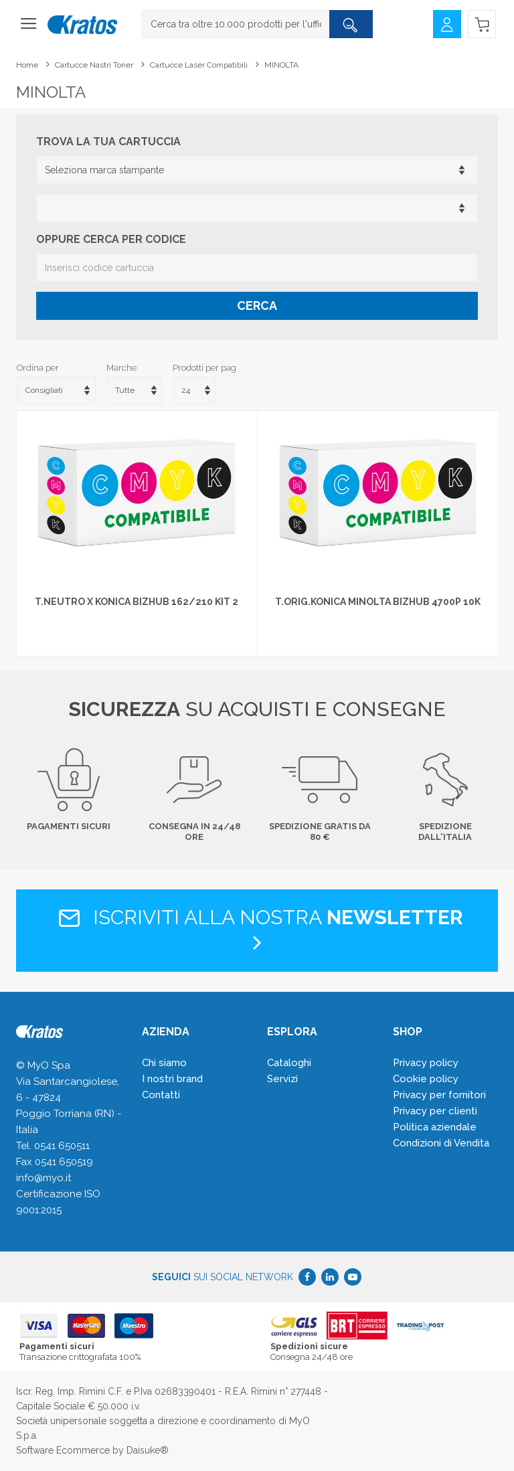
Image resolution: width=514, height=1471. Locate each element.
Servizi (282, 1079)
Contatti (161, 1095)
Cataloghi (289, 1063)
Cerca (257, 305)
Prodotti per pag (204, 368)
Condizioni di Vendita (441, 1143)
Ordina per (38, 368)
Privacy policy (425, 1063)
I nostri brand (172, 1079)
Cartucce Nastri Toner (94, 65)
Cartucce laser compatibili (199, 65)
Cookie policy (425, 1079)
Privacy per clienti (435, 1111)
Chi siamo (164, 1063)
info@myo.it (43, 1178)
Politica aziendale (435, 1127)
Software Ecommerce (63, 1450)
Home (27, 65)
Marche (121, 368)
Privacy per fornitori (439, 1095)
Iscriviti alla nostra (257, 929)
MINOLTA (281, 65)
